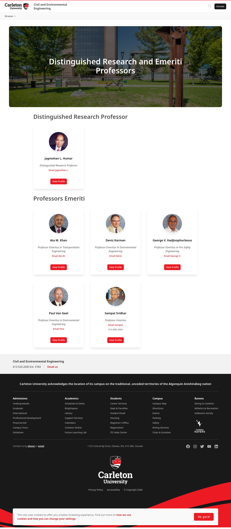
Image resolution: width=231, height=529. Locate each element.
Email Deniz (115, 257)
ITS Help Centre (118, 434)
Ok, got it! (204, 517)
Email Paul (58, 330)
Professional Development (27, 419)
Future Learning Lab (75, 434)
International (20, 414)
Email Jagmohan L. (58, 171)
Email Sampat (115, 326)
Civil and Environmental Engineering (50, 6)
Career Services (118, 405)
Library (68, 414)
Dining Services (161, 429)
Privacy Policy (96, 491)
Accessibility (113, 491)
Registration (117, 429)
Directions (158, 409)
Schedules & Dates (75, 405)
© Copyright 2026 (133, 491)
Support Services (74, 419)
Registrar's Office (119, 424)
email (41, 447)
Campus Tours (20, 429)
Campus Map (160, 405)
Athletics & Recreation (206, 409)
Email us (52, 368)
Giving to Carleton (204, 405)
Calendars (70, 424)
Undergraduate (21, 405)
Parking (157, 419)
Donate (220, 6)
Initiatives (18, 434)
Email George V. (172, 257)
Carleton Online (73, 429)
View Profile (59, 183)
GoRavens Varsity (204, 414)
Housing (114, 419)
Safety (156, 424)
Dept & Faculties (119, 409)
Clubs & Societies (162, 434)
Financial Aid (19, 424)
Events (156, 414)
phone (31, 447)
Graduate (18, 409)
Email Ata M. (58, 257)
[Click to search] (209, 6)
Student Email (117, 414)
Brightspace (71, 409)
